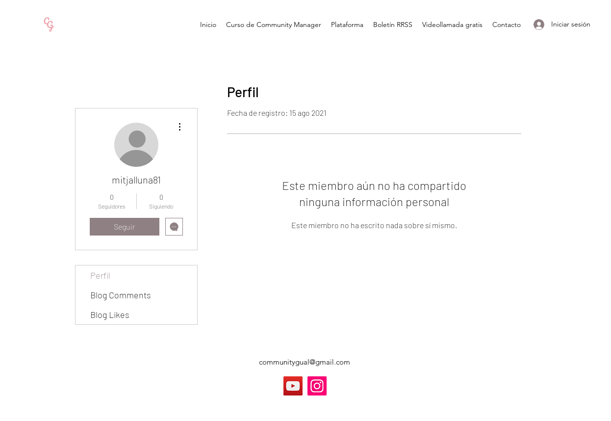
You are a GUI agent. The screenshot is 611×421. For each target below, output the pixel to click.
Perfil (100, 275)
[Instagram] (317, 385)
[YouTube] (293, 385)
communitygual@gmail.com (304, 362)
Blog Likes (109, 314)
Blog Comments (120, 294)
